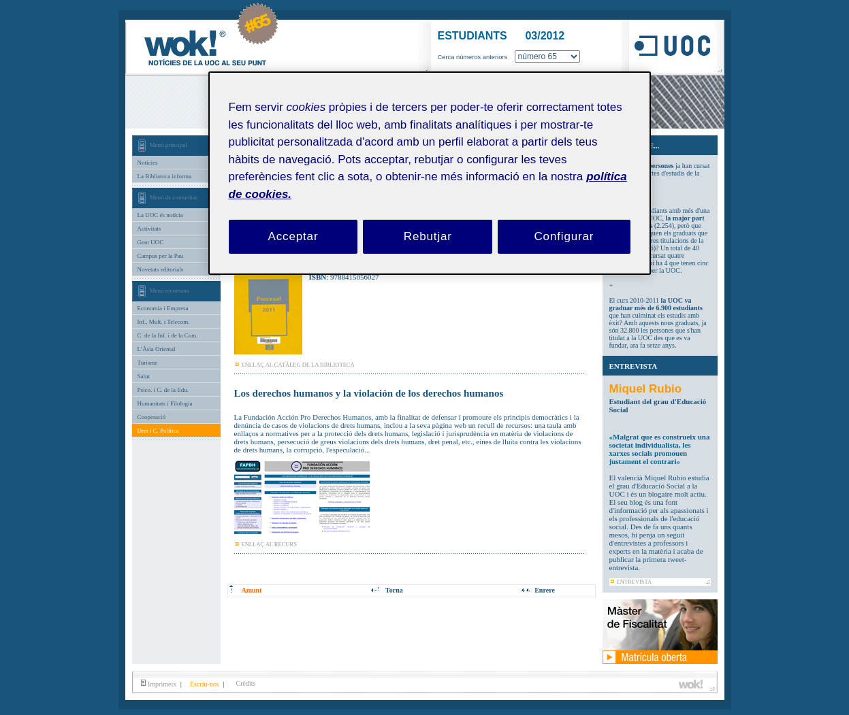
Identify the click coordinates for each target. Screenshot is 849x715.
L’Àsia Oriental (157, 349)
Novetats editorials (161, 269)
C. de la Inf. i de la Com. (168, 335)
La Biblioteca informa (164, 176)
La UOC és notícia (160, 215)
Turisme (148, 362)
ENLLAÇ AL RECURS (269, 544)
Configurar (564, 236)
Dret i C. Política (158, 430)
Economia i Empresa (163, 308)
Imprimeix (159, 684)
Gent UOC (151, 242)
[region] (429, 173)
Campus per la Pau (161, 255)
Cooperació (151, 417)
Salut (144, 376)
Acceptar (293, 236)
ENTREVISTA (634, 581)
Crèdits (246, 683)
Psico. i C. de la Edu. (163, 389)
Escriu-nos (204, 684)
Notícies (148, 162)
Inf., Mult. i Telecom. (164, 321)
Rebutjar (428, 236)
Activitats (149, 228)
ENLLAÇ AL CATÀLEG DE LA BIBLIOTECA (298, 364)
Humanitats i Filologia (165, 403)
